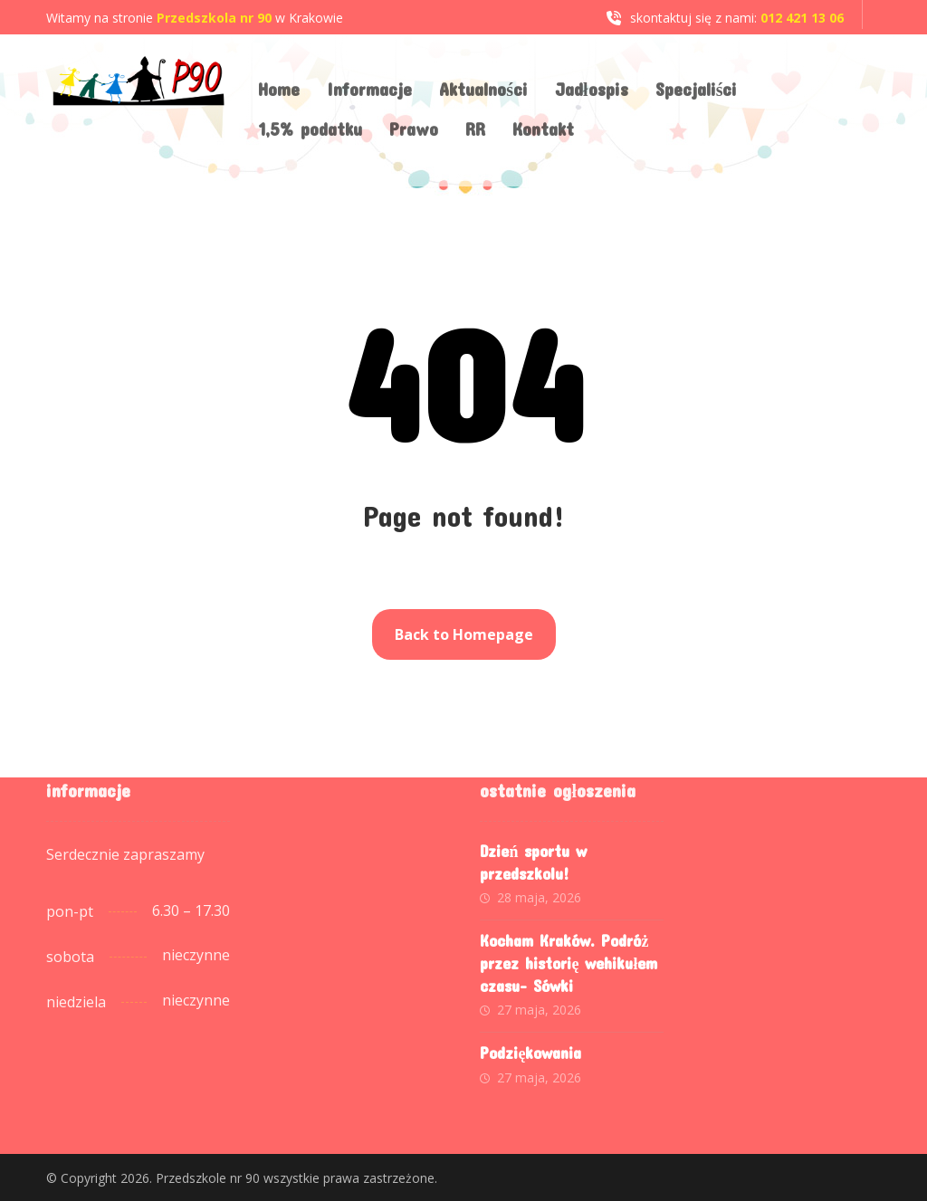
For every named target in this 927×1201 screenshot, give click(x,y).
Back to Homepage (464, 634)
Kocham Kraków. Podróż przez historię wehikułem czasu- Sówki (568, 963)
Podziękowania (530, 1053)
